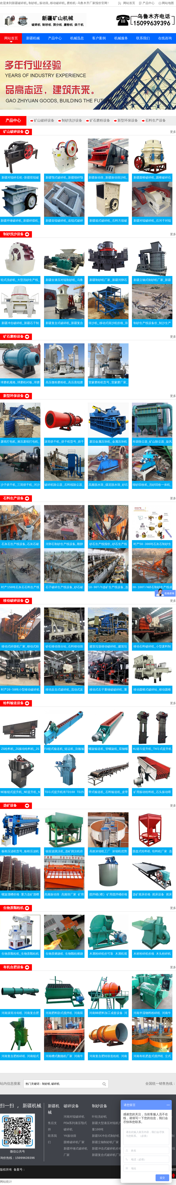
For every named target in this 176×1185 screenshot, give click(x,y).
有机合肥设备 (13, 967)
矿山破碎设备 (44, 121)
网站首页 (129, 3)
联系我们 (143, 38)
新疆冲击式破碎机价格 (107, 1148)
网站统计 (6, 1182)
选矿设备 (10, 806)
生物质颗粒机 (13, 908)
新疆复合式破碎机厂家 (107, 1155)
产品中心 (149, 3)
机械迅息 (77, 38)
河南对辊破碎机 (74, 1116)
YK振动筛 (70, 1136)
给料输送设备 (13, 703)
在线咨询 (165, 38)
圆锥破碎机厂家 (74, 1142)
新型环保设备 (127, 121)
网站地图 (168, 3)
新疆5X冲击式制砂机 (105, 1136)
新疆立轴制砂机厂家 (105, 1142)
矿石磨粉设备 (100, 121)
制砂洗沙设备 (72, 121)
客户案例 (99, 38)
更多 (173, 132)
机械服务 (121, 38)
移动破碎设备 (13, 601)
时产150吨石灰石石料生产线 (20, 587)
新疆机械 (33, 38)
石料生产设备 (155, 121)
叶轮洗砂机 (99, 1116)
